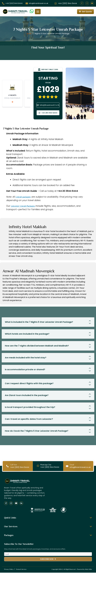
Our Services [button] (48, 526)
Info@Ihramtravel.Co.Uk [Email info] (48, 105)
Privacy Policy (8, 569)
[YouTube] (16, 503)
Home (29, 34)
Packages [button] (48, 535)
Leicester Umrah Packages (23, 206)
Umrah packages (23, 197)
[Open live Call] (13, 3)
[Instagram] (11, 503)
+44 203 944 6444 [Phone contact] (48, 113)
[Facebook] (6, 503)
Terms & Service (21, 569)
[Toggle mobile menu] (38, 11)
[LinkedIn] (21, 503)
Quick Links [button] (48, 517)
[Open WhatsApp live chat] (67, 3)
